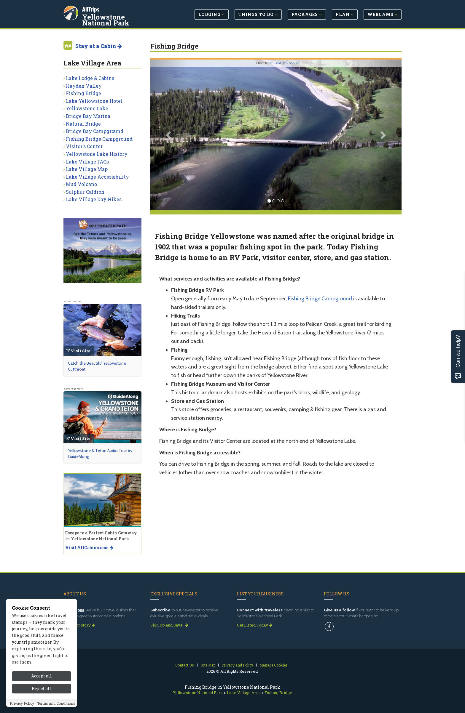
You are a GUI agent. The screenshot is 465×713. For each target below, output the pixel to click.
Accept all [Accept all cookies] (41, 678)
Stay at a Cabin (98, 45)
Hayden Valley (84, 86)
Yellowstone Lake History (97, 154)
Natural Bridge (83, 124)
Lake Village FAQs (87, 161)
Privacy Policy (22, 705)
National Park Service (284, 63)
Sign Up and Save (169, 625)
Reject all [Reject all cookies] (41, 691)
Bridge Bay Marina (88, 116)
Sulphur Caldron (85, 192)
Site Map (208, 665)
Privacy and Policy (237, 665)
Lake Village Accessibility (97, 177)
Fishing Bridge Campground (320, 298)
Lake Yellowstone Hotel (94, 101)
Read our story (79, 625)
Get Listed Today (254, 625)
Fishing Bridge (83, 93)
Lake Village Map (87, 169)
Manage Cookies (273, 665)
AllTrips (91, 8)
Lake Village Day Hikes (94, 199)
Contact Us (184, 665)
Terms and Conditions (56, 705)
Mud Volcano (81, 184)
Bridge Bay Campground (94, 131)
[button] (169, 135)
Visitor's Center (84, 146)
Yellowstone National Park (120, 19)
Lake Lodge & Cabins (90, 78)
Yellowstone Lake (87, 108)
